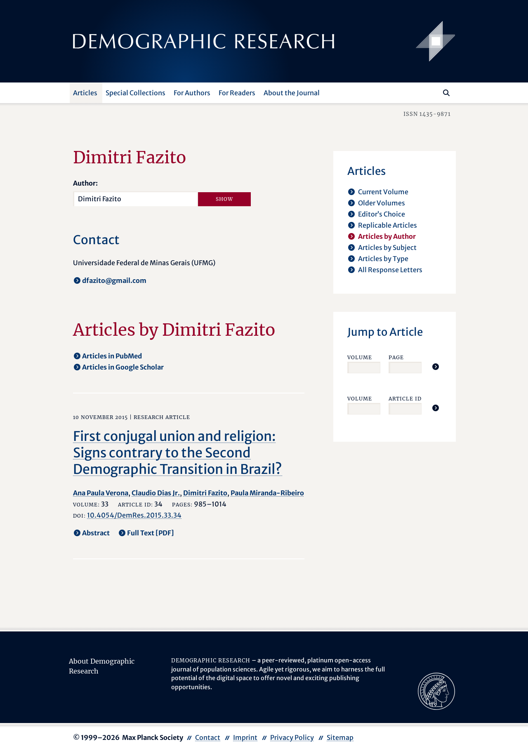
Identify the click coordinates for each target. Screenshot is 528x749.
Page (396, 357)
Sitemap (340, 737)
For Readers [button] (237, 93)
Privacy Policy (292, 737)
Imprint (245, 737)
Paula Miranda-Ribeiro (267, 493)
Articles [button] (85, 93)
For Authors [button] (192, 93)
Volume (359, 357)
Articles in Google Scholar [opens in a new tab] (123, 367)
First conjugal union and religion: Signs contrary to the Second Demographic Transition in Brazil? (177, 453)
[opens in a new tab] (436, 690)
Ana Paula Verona (100, 493)
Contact (207, 737)
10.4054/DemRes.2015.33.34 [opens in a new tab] (134, 515)
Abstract (96, 533)
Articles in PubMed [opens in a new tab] (112, 356)
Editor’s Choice (381, 214)
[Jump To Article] (435, 366)
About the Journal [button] (292, 93)
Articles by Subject (387, 247)
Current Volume (383, 192)
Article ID (405, 399)
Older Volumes (381, 203)
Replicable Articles (387, 225)
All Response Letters (390, 270)
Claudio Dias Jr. (156, 493)
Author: (85, 183)
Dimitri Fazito (205, 493)
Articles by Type (383, 258)
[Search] (446, 93)
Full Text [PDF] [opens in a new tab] (150, 533)
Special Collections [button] (135, 93)
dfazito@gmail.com (114, 280)
